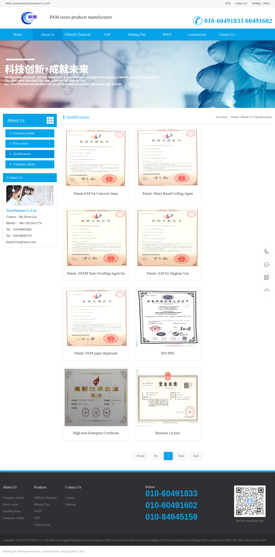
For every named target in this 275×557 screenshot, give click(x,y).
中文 (228, 3)
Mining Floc (137, 34)
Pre (156, 456)
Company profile (24, 133)
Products (40, 487)
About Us (48, 34)
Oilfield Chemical (77, 34)
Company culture (24, 164)
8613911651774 (267, 251)
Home (17, 34)
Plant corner (21, 143)
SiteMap (256, 3)
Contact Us (241, 3)
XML (267, 3)
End (196, 456)
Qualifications (22, 154)
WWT (167, 34)
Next (181, 456)
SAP (107, 34)
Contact (70, 497)
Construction (197, 34)
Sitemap (70, 504)
